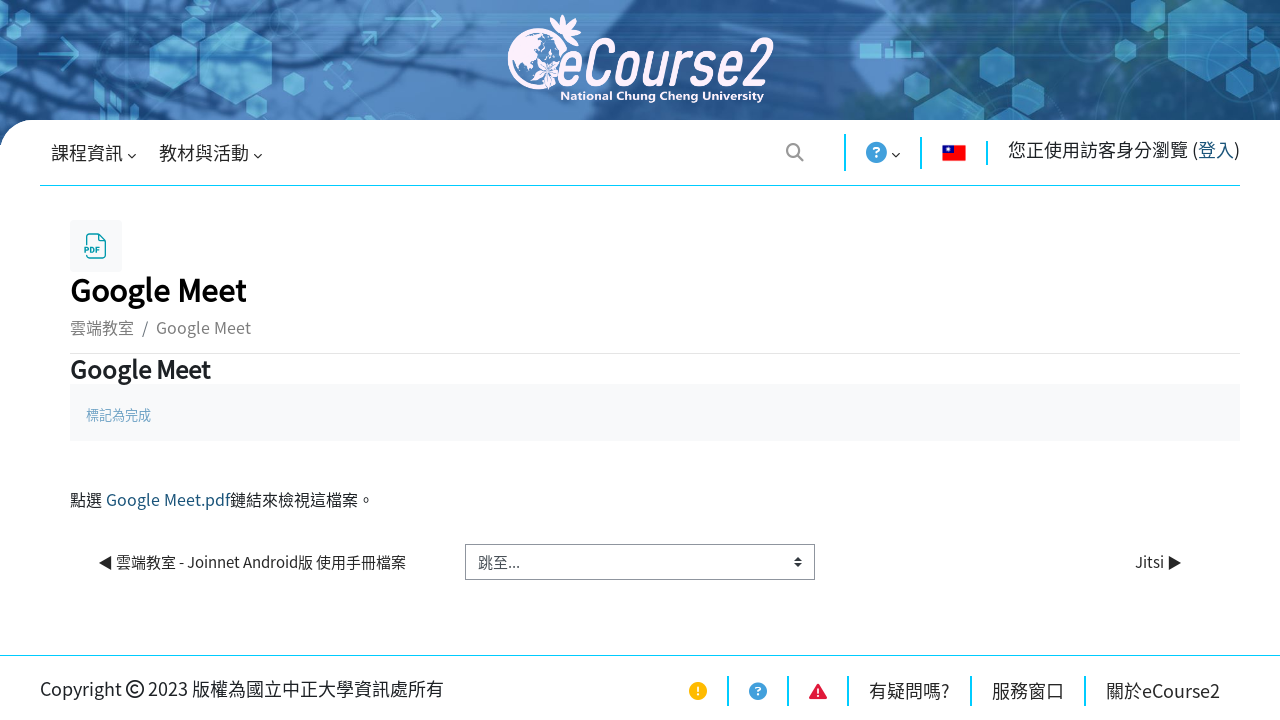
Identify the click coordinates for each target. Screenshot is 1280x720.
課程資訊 (87, 152)
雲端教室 (102, 327)
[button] (795, 151)
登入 (1216, 149)
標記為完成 (118, 414)
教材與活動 (204, 152)
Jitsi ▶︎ (1158, 562)
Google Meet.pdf (168, 499)
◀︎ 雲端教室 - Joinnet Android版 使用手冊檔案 (253, 562)
